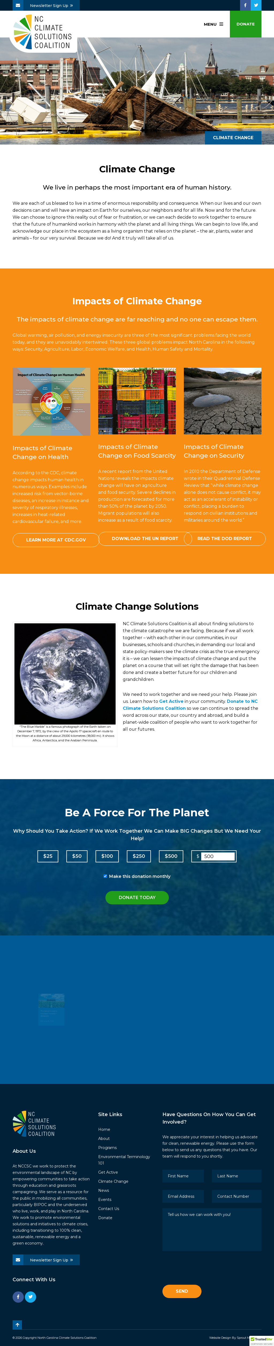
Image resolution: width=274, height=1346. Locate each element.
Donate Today (137, 897)
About (104, 1138)
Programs (107, 1147)
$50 (77, 856)
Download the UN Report (145, 538)
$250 (139, 856)
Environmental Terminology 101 (124, 1160)
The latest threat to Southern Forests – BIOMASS (47, 1016)
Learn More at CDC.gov (56, 540)
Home (104, 1129)
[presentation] (203, 1268)
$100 (107, 856)
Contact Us (108, 1208)
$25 (47, 856)
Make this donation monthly (139, 876)
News (103, 1190)
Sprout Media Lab (249, 1338)
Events (104, 1199)
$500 (171, 856)
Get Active (171, 701)
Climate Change (113, 1181)
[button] (261, 1341)
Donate (246, 23)
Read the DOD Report (224, 538)
